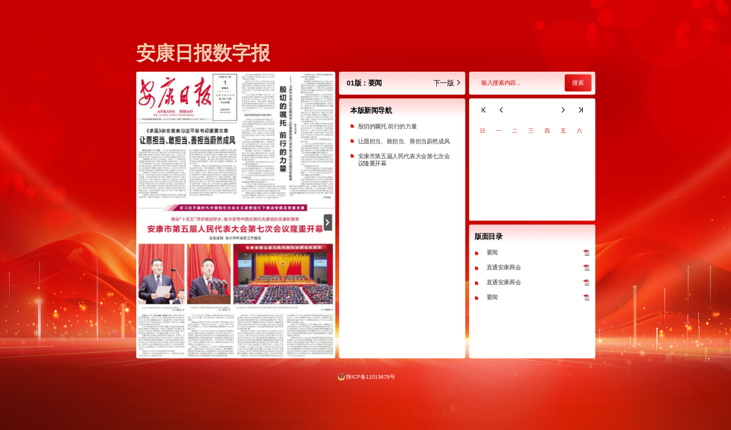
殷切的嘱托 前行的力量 (387, 126)
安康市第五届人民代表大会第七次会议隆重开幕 (403, 160)
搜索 (577, 83)
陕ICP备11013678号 (370, 376)
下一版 (447, 83)
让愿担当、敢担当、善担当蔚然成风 (403, 141)
